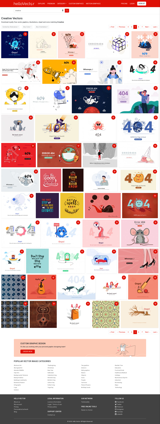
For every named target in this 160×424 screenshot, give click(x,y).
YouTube (119, 412)
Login (132, 4)
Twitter (118, 404)
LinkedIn (118, 414)
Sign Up (142, 3)
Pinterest (119, 407)
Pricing (124, 4)
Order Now (27, 351)
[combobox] (10, 27)
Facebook (119, 402)
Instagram (119, 409)
